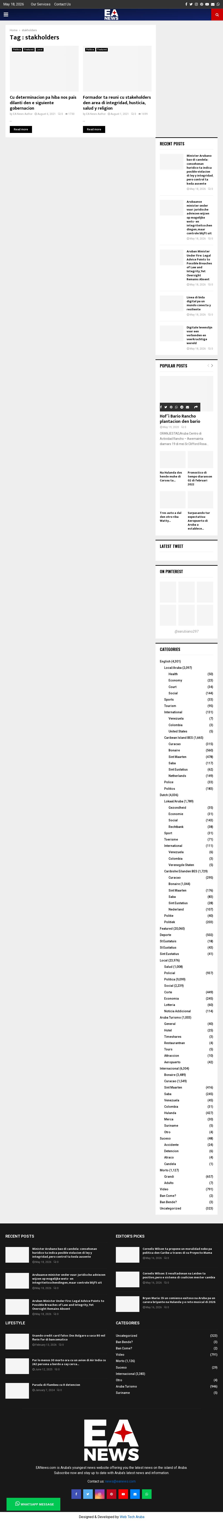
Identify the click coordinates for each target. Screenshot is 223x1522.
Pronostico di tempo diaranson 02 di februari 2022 (200, 478)
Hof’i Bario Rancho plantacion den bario (180, 419)
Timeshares (172, 1036)
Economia (171, 998)
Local (39, 49)
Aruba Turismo (170, 1017)
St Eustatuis (168, 941)
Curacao (175, 744)
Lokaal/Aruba (173, 801)
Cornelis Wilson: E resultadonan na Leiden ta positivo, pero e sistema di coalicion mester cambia (179, 1275)
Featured (29, 49)
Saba (172, 763)
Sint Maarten (177, 757)
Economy (175, 680)
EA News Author (22, 114)
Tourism (170, 706)
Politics (169, 788)
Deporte (165, 935)
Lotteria (169, 1005)
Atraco (169, 1157)
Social (173, 693)
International (173, 712)
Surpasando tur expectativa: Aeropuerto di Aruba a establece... (199, 520)
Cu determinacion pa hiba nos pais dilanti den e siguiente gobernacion (43, 103)
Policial (169, 973)
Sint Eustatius (178, 769)
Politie (168, 915)
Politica (17, 49)
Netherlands (177, 776)
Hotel (168, 1030)
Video (164, 1189)
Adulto (169, 1183)
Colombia (175, 725)
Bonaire (174, 750)
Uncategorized (170, 1208)
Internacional (169, 1068)
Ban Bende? (168, 1202)
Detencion (171, 1151)
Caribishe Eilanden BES (180, 871)
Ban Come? (168, 1196)
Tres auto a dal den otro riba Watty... (170, 516)
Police (168, 782)
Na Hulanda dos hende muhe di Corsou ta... (171, 476)
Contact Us (62, 4)
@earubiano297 (187, 631)
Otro (167, 1132)
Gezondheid (177, 807)
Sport (168, 833)
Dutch (164, 795)
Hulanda (170, 1113)
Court (172, 687)
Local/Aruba (173, 667)
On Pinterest (171, 571)
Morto (164, 1170)
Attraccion (171, 1055)
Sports (169, 699)
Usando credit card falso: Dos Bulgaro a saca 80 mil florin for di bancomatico (68, 1337)
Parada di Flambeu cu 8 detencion (56, 1384)
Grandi (169, 1176)
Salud (168, 966)
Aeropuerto (172, 1062)
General (170, 1024)
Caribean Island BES (178, 737)
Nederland (176, 909)
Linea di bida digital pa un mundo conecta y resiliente (199, 303)
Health (173, 674)
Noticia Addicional (177, 1011)
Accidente (171, 1145)
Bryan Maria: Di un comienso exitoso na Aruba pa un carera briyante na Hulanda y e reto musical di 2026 (179, 1300)
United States (178, 731)
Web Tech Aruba (132, 1517)
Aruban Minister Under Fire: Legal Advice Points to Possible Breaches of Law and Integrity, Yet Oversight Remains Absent (199, 265)
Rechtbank (176, 827)
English (165, 661)
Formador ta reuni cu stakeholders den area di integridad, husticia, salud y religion (117, 103)
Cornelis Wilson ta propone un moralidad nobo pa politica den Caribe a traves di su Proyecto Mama (177, 1250)
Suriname (171, 1125)
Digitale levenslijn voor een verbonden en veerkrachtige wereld (199, 335)
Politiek (169, 922)
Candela (170, 1164)
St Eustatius (168, 947)
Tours (168, 1049)
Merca (168, 1119)
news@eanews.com (120, 1481)
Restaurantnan (174, 1043)
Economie (176, 814)
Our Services (41, 4)
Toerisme (171, 839)
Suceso (165, 1138)
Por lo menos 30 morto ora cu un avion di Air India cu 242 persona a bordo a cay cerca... (69, 1362)
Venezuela (176, 718)
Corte (168, 992)
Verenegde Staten (181, 865)
